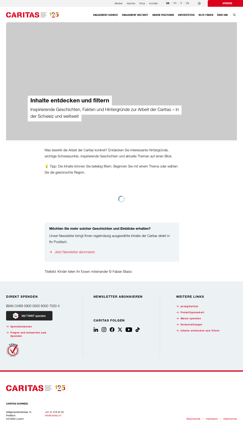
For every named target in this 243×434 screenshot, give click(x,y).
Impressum (212, 418)
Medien (119, 3)
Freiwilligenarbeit (190, 312)
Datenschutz (230, 418)
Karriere (131, 3)
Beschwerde (193, 418)
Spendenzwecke (19, 326)
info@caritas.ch (53, 415)
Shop (142, 3)
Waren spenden (188, 318)
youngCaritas (187, 306)
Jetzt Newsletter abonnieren (75, 252)
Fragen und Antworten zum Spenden (26, 334)
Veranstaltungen (189, 324)
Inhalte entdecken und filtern (198, 330)
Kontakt (153, 3)
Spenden (227, 3)
